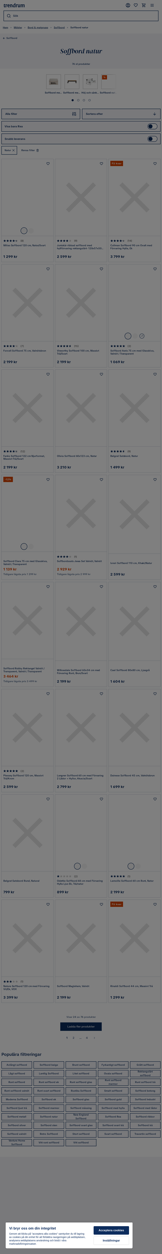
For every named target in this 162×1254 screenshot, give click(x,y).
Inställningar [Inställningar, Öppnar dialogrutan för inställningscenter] (111, 1240)
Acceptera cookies (111, 1230)
